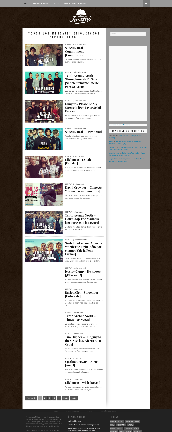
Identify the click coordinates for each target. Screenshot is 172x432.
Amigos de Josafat (41, 3)
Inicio (26, 3)
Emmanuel (112, 147)
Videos (137, 421)
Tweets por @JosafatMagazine (119, 125)
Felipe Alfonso (113, 159)
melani (111, 141)
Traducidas (129, 421)
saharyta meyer (114, 153)
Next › (65, 398)
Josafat (56, 3)
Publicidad (128, 428)
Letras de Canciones (116, 421)
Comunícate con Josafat (75, 3)
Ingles (112, 425)
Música (136, 428)
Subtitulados (121, 425)
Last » (74, 398)
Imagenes (130, 425)
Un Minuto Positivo (116, 428)
